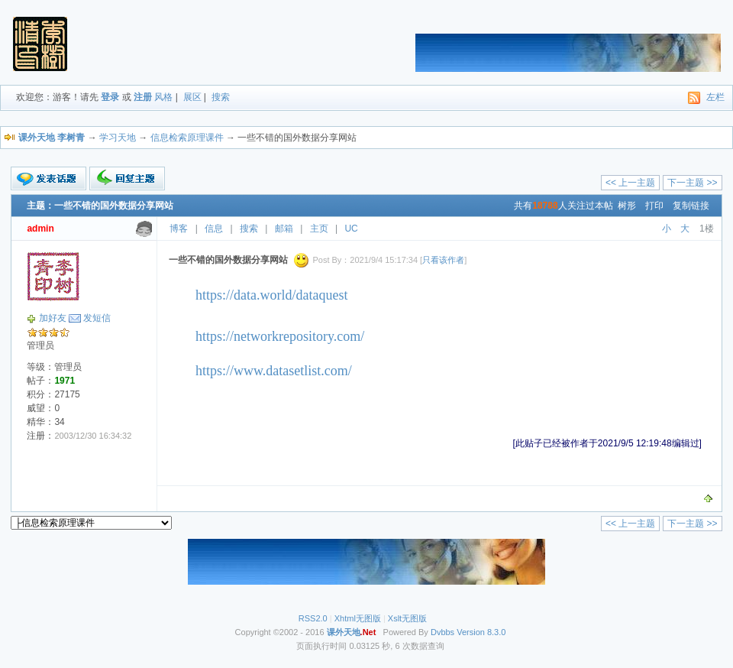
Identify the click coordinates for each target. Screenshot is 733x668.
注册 (143, 97)
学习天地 (117, 137)
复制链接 (691, 205)
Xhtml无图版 (357, 618)
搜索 (221, 97)
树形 (627, 205)
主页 (319, 228)
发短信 (97, 318)
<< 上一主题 (630, 182)
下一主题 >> (692, 182)
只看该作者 (443, 259)
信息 (214, 228)
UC (350, 228)
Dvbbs (442, 632)
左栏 (715, 97)
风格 (163, 97)
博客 (179, 228)
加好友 (52, 318)
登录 (110, 97)
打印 (654, 205)
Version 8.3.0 (481, 632)
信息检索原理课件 (187, 137)
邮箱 (284, 228)
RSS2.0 (313, 618)
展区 (192, 97)
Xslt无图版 (407, 618)
